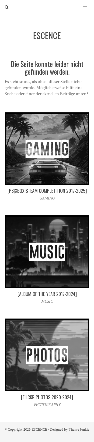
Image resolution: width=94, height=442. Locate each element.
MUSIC (47, 301)
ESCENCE (39, 429)
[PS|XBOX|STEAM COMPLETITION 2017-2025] (47, 190)
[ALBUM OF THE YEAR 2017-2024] (47, 293)
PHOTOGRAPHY (47, 404)
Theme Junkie (79, 429)
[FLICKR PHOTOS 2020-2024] (47, 397)
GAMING (47, 198)
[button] (87, 5)
